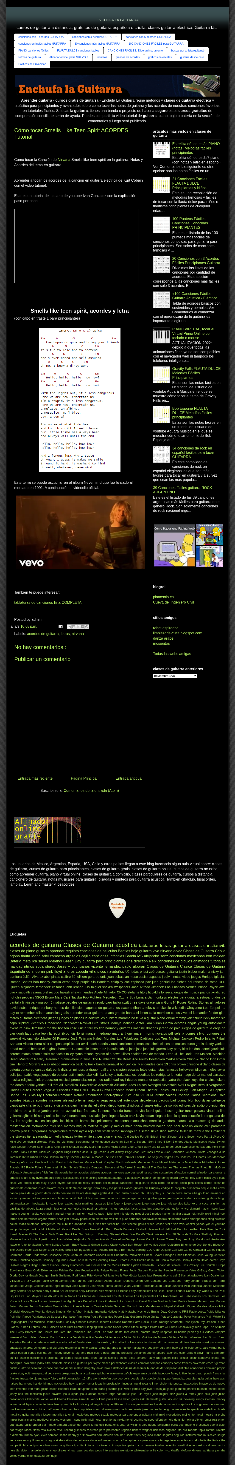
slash (185, 1219)
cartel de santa (168, 1183)
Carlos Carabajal (195, 1249)
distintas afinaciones (191, 1368)
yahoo (200, 1224)
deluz (128, 1368)
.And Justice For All (135, 1136)
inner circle (159, 1383)
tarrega (165, 1440)
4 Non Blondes (173, 1141)
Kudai (86, 1157)
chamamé (31, 1188)
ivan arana (98, 1389)
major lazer (218, 1208)
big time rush (84, 1352)
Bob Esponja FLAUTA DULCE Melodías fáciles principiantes (192, 412)
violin (168, 1224)
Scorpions (209, 1095)
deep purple (81, 982)
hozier (53, 1203)
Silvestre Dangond (91, 1167)
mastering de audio (210, 1121)
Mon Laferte (193, 1162)
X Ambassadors (30, 1172)
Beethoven (157, 1059)
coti (126, 982)
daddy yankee (215, 1044)
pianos (205, 992)
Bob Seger (40, 1249)
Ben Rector (135, 1244)
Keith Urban (30, 1157)
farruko (92, 1028)
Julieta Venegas (207, 1152)
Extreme (205, 1146)
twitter (78, 1136)
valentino (171, 1445)
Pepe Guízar (151, 1316)
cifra (47, 1363)
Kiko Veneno (106, 1291)
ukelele (165, 1008)
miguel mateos (87, 1126)
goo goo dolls (121, 1378)
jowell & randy (186, 1394)
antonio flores (53, 1177)
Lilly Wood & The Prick (210, 1291)
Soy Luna (136, 997)
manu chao (139, 1121)
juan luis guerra (154, 1049)
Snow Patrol (142, 1167)
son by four (120, 1440)
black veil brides (21, 1183)
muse (134, 977)
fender (213, 1013)
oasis (143, 977)
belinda (41, 1352)
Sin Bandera (100, 982)
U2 (127, 971)
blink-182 (30, 1028)
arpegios (73, 956)
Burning (140, 1249)
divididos (133, 1105)
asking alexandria (100, 1177)
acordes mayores (49, 1100)
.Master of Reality (31, 1059)
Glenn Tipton (216, 1270)
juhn (214, 1394)
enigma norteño (47, 1198)
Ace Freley (140, 1059)
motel (199, 1414)
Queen (15, 987)
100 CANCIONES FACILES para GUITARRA (156, 43)
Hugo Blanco (72, 1152)
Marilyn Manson (122, 1023)
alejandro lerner (75, 1100)
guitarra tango (216, 1198)
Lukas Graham (106, 1301)
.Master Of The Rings (32, 1234)
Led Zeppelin (212, 1008)
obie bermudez (27, 1219)
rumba (28, 1435)
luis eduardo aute (159, 1208)
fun (96, 1198)
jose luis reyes (141, 1394)
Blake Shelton (70, 1146)
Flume (124, 1270)
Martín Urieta (135, 1306)
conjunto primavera (187, 1188)
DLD (222, 982)
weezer (190, 1224)
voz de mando (153, 1054)
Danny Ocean (191, 1260)
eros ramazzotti (64, 1111)
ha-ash (65, 992)
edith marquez (34, 1373)
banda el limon (137, 1013)
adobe (63, 1342)
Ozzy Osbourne (170, 1311)
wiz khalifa (172, 1450)
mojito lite (188, 1414)
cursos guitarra (167, 971)
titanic (83, 1445)
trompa (116, 1445)
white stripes (93, 1136)
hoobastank (40, 1203)
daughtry (89, 1368)
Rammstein (52, 1167)
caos (154, 1183)
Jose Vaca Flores (101, 1286)
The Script (93, 1332)
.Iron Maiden (202, 1054)
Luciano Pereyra (49, 1301)
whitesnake (141, 1450)
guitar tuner (184, 1111)
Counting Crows (107, 1260)
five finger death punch (197, 1373)
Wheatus (195, 1337)
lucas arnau (138, 1208)
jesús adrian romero (93, 1394)
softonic (173, 1131)
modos (156, 1213)
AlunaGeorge (126, 1239)
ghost (53, 1049)
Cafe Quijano (162, 1249)
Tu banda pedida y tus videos (194, 1332)
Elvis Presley (190, 1265)
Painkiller (16, 1316)
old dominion (177, 1419)
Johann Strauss (201, 1280)
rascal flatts (31, 1430)
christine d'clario (198, 1064)
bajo (134, 951)
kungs (200, 1399)
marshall (58, 1213)
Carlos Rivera (176, 1059)
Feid (215, 1146)
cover (221, 1188)
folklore (81, 977)
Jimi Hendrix (19, 1064)
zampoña (16, 1229)
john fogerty (115, 1203)
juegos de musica (186, 992)
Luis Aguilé (68, 1301)
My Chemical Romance (55, 1095)
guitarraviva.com (20, 1203)
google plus (154, 1378)
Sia (40, 1064)
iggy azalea (65, 1203)
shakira (107, 987)
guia (201, 1378)
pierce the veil (105, 1219)
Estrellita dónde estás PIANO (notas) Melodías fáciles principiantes (196, 148)
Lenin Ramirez (124, 1157)
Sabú (44, 1327)
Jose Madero (80, 1286)
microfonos (127, 1213)
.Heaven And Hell (158, 1229)
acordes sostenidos (160, 1172)
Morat (33, 1064)
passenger (74, 1424)
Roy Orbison (208, 1322)
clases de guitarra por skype (82, 1363)
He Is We (121, 1275)
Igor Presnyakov (158, 1275)
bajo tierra (194, 1347)
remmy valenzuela (189, 1018)
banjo (221, 1347)
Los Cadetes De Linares (190, 1157)
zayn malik (29, 1229)
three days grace (142, 1002)
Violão (184, 1337)
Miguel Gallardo (174, 1306)
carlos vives (179, 1013)
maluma (204, 971)
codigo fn (167, 1188)
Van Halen (30, 1337)
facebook (164, 1373)
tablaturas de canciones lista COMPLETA (47, 602)
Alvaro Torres (165, 1239)
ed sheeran (35, 971)
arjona (15, 956)
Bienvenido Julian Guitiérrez (161, 1244)
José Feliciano (81, 1038)
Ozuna (123, 997)
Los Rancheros (167, 1296)
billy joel (184, 1177)
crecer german (215, 1363)
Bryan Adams (99, 1249)
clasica (132, 1363)
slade (93, 1440)
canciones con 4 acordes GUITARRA (94, 37)
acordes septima (136, 1172)
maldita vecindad (41, 1213)
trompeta (128, 1445)
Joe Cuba (169, 1280)
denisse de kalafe (72, 1193)
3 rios (158, 1141)
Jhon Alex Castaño (149, 1280)
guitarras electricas (34, 1018)
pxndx (215, 992)
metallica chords (214, 1409)
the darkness (77, 1224)
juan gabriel (161, 982)
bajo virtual (210, 1347)
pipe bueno (149, 1424)
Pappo (26, 1316)
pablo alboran (133, 966)
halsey (14, 1383)
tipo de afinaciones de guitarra (53, 1445)
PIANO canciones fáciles (33, 50)
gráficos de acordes (128, 57)
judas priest (139, 971)
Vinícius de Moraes (155, 1337)
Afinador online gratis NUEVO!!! (68, 57)
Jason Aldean (104, 1280)
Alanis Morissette (195, 1141)
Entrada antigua (129, 778)
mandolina (60, 1409)
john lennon (74, 987)
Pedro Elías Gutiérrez (128, 1316)
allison (40, 1013)
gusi (222, 1378)
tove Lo (106, 1445)
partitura (16, 977)
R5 (23, 1167)
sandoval (148, 1219)
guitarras (125, 1028)
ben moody (55, 1352)
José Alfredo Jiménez (147, 987)
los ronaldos (122, 1208)
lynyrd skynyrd (190, 1208)
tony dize (94, 1445)
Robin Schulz (69, 1167)
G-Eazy (202, 1270)
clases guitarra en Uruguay (142, 1188)
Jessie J (103, 1152)
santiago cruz (130, 1131)
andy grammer (67, 1347)
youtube (220, 1224)
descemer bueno (144, 1368)
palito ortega (33, 1424)
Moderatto (27, 1311)
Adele (98, 992)
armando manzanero (132, 1347)
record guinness (75, 1430)
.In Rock (220, 1229)
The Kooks (180, 1167)
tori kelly (55, 1136)
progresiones (57, 1131)
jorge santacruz (119, 1394)
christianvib (214, 945)
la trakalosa (122, 1074)
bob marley (41, 982)
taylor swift (121, 1002)
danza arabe (163, 638)
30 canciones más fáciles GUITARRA (97, 43)
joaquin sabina (117, 1049)
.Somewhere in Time (75, 1059)
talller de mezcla (192, 1131)
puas (125, 1219)
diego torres (117, 1105)
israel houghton (80, 1389)
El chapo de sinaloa (168, 1265)
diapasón (171, 1368)
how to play (76, 1383)
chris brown (177, 1064)
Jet (112, 1152)
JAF (23, 1280)
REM (149, 1095)
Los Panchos (37, 1162)
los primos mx (103, 1208)
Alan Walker (65, 1239)
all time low (187, 1342)
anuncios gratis (57, 1013)
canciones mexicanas (187, 956)
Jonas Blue (17, 1286)
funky (102, 1198)
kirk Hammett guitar (153, 1399)
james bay (139, 1389)
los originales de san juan (208, 1404)
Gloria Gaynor (19, 1275)
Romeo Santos (21, 982)
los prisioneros (102, 1121)
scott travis (133, 1435)
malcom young (19, 1213)
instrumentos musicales (84, 1116)
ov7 (207, 1126)
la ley (109, 1074)
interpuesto (175, 1383)
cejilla (86, 956)
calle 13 (162, 1064)
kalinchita (33, 1399)
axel (222, 987)
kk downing (187, 1399)
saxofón (91, 1435)
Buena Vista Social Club (118, 1146)
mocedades (173, 1414)
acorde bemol (68, 1172)
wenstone (126, 1450)
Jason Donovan (125, 1280)
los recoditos (140, 1074)
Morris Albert (75, 1311)
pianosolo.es (163, 597)
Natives (113, 1311)
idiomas (201, 1069)
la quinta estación (187, 1116)
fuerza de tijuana (31, 1378)
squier (144, 1440)
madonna (122, 1121)
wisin (159, 1002)
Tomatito (144, 1332)
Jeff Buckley (179, 1090)
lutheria (176, 1074)
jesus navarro (52, 1394)
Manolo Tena (206, 1301)
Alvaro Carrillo (146, 1239)
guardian (191, 1378)
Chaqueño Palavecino (128, 1255)
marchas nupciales (79, 1409)
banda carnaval (107, 1064)
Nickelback (209, 1162)
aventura (16, 1028)
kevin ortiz (127, 1116)
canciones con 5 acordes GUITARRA (148, 37)
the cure (62, 1224)
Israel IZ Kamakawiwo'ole (186, 1275)
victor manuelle (31, 1450)
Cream (122, 1260)
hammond (25, 1383)
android (52, 1347)
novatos (161, 1033)
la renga (207, 1116)
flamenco (104, 1111)
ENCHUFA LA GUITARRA (117, 20)
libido (65, 1033)
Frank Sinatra (29, 1152)
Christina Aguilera (30, 1260)
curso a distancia (56, 1105)
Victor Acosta (114, 1337)
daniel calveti (97, 1105)
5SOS (39, 997)
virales (62, 1450)
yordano (23, 1455)
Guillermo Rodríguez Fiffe (75, 1275)
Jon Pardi (219, 1280)
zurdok (46, 1455)
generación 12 (76, 1378)
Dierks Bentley (59, 1265)
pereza (15, 1131)
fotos (143, 1069)
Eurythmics (17, 1270)
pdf (170, 1033)
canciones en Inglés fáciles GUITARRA (42, 43)
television (152, 1008)
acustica (52, 1342)
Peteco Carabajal (171, 1316)
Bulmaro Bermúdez (121, 1249)
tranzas (67, 1136)
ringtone (171, 1430)
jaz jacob (168, 1389)
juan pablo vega (29, 1074)
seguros (167, 1435)
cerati (66, 982)
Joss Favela (155, 1152)
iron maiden (215, 956)
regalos (126, 1430)
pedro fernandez (93, 1424)
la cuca (203, 1203)
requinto (72, 951)
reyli (123, 1080)
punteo (98, 1080)
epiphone (103, 1373)
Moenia (40, 1311)
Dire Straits (100, 1023)
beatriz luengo (151, 1177)
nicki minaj (212, 1213)
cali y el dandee (144, 1064)
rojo (91, 1131)
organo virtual (47, 1219)
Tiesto (118, 1332)
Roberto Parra (131, 1322)
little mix (119, 1404)
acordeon (40, 1342)
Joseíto (118, 1286)
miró (162, 1414)
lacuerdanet (17, 1404)
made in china (36, 1409)
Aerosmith (105, 1085)
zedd (40, 1229)
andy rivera (36, 1177)
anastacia (16, 1347)
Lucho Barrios (56, 1162)
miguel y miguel (112, 1126)
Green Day (72, 961)
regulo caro (103, 1002)
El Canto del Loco (169, 1146)
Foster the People (161, 1270)
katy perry (174, 1049)
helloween (186, 1069)
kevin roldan (145, 1116)
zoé (151, 971)
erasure (115, 1373)
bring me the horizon (53, 1028)
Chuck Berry (142, 1146)
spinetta (134, 1440)
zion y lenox (113, 1136)
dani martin (78, 1105)
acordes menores (112, 1172)
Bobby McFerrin (90, 1146)
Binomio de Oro (191, 1244)
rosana (89, 1054)
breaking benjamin (133, 1352)
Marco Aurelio (72, 1306)
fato (80, 1111)
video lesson (155, 1224)
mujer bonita (18, 1419)
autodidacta (216, 1023)
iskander (63, 1389)
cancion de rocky (78, 1183)
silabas (60, 1440)
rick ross (159, 1430)
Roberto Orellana (110, 1322)
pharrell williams (130, 1424)
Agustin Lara (47, 1239)
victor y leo (49, 1450)
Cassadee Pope (59, 1255)
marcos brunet (124, 1409)
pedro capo (87, 1219)
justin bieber (188, 971)
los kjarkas (183, 1404)
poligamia (163, 1424)
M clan (152, 1301)
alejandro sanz (156, 956)
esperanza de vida (145, 1373)
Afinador (110, 992)
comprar (143, 1363)
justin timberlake (80, 1074)
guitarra (42, 951)
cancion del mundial (104, 1183)
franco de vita (134, 1111)
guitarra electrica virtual (191, 1198)
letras (65, 634)
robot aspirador (165, 628)
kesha (118, 1399)
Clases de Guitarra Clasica (169, 966)
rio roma (211, 982)
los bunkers (109, 1018)
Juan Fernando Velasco (180, 1152)
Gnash (33, 1275)
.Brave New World (92, 1229)
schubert (119, 1435)
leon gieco (74, 1208)
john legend (110, 1116)
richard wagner (142, 1430)
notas (177, 977)
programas (39, 1131)
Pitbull (220, 1038)
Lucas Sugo (29, 1301)
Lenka (169, 1291)
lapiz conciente (36, 1404)
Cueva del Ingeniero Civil (173, 602)
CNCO (121, 992)
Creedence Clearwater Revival (68, 1023)
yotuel (210, 1224)
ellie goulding (200, 1193)
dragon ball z (99, 1069)
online (198, 1126)
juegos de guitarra (195, 1028)
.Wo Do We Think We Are (147, 1234)
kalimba (98, 1074)
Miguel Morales (197, 1306)
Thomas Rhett (198, 1167)
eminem (215, 1193)
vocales (89, 1450)
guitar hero (212, 1378)
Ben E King (52, 1146)
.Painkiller (70, 1234)
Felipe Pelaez (110, 1270)
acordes (180, 1023)
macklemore (18, 1409)
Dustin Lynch (130, 1265)
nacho (166, 1213)
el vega (49, 1373)
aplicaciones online (75, 1177)
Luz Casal (140, 1301)
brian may (40, 1183)
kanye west (48, 1399)
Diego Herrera (40, 1265)
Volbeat (15, 1172)
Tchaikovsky (186, 1327)
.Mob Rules (55, 1234)
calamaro (38, 992)
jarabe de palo (169, 1028)
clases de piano (22, 951)
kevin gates (131, 1399)
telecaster (176, 1440)
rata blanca (48, 1430)
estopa (205, 997)
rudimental (16, 1435)
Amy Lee (181, 1239)
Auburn (66, 1244)
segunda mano (152, 1435)
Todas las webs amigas (172, 654)
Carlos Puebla (216, 1249)
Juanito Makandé (214, 1286)
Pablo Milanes (216, 1311)
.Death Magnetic (123, 1229)
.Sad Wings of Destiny (93, 1234)
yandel (40, 1085)
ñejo (54, 1455)
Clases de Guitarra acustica (100, 945)
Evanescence (190, 1146)
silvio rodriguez (208, 1033)
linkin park (29, 1002)
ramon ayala (78, 1131)
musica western (60, 1419)
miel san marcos (62, 1126)
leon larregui (50, 1033)
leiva (50, 1404)
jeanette (180, 1389)
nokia (121, 1419)
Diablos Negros (20, 1265)
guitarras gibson (21, 1116)
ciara (96, 1188)
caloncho (172, 1352)
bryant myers (56, 1183)
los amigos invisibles (139, 1404)
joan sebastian (118, 977)
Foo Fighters (92, 997)
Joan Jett (139, 1152)
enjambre (45, 1111)
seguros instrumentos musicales (195, 1435)
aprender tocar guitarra (87, 1013)
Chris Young (205, 1255)
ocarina (138, 1419)
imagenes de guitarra (98, 1008)
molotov (149, 1126)
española (126, 1373)
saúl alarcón (105, 1435)
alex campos (52, 1044)
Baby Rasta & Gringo (86, 1244)
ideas (98, 1383)
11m (168, 1234)
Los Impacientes (145, 1296)
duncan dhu (137, 1193)
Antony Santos (51, 1244)
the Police (214, 1440)
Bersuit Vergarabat (211, 1085)
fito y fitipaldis (150, 992)
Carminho (16, 1255)
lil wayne (107, 1404)
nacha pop (164, 1126)
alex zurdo (93, 1342)
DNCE (85, 1090)
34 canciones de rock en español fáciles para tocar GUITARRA (193, 452)
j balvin (167, 977)
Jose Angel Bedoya (58, 1286)
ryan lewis (40, 1435)
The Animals (217, 1327)
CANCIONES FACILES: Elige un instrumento (135, 50)
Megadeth (110, 997)
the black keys (187, 1080)
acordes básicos (22, 1100)
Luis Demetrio (86, 1301)
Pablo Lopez (197, 1311)
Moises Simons (55, 1311)
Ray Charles (78, 1322)
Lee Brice (158, 1291)
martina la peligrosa (161, 1409)
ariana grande (115, 1013)
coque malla (209, 1188)
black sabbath (20, 992)
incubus (128, 1383)
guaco (171, 1198)
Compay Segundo (54, 1260)
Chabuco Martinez (83, 1255)
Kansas (37, 1291)
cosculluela (78, 1028)
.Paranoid (52, 1059)
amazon (220, 1342)
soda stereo (45, 966)
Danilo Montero (170, 1260)
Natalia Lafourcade (88, 1095)
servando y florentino (31, 1440)
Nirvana (64, 160)
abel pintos (52, 977)
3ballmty (206, 1234)
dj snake (147, 1105)
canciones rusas (70, 1357)
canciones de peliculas (98, 951)
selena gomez (185, 1033)
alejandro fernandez (35, 987)
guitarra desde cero (192, 57)
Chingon (168, 1255)
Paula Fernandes (102, 1316)
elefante (133, 992)
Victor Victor (132, 1337)
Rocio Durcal (149, 1322)
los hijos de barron (75, 1121)
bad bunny (178, 1100)
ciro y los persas (112, 1188)
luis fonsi (77, 1033)
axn (168, 1347)
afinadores (217, 1002)
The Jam (59, 1332)
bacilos (164, 1100)
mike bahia (133, 1126)
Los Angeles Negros (159, 1157)
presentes (202, 1424)
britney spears (156, 1352)
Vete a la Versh (70, 1337)
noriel (129, 1419)
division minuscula (74, 1069)
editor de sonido (166, 1105)
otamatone (16, 1424)
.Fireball (140, 1229)
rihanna (138, 1008)
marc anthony (122, 1033)
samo (115, 1131)
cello (175, 1357)
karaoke (72, 1399)
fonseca (167, 992)
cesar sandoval (200, 1357)
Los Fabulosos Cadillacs (135, 1038)
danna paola (18, 1193)
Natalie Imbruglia (95, 1311)
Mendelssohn (154, 1306)
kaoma (61, 1399)
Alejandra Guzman (86, 1239)
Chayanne (194, 1008)
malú (49, 1409)
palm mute (49, 1424)
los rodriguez (160, 1074)
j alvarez (111, 1389)
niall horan (95, 1419)
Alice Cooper (18, 1146)
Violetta (174, 1337)
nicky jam (218, 971)
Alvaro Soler (36, 1146)
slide (162, 1131)
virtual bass (75, 1450)
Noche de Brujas (148, 1311)
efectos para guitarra (183, 997)
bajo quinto (179, 1347)
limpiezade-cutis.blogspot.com (177, 633)
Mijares (213, 1306)
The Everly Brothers (23, 1332)
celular (183, 1357)
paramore (218, 1126)
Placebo (15, 1167)
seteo (145, 1131)
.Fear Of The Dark (178, 1054)
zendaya (35, 1455)
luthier (176, 1208)
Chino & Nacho (198, 1059)
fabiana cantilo (67, 1198)
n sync (76, 1419)
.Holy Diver (206, 1229)
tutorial (30, 1085)
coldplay (117, 982)
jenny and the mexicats (26, 1394)
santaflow (160, 1219)
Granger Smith (48, 1275)
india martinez (84, 1203)
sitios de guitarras (77, 1440)
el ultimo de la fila (23, 1111)
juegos (53, 1018)
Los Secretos (210, 1296)
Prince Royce (208, 987)
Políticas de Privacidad (32, 64)
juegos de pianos (71, 1018)
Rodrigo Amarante (171, 1322)
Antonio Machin (31, 1244)
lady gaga (32, 1033)
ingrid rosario (142, 1383)
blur (190, 1100)
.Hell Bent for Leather (185, 1229)
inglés (212, 1069)
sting (211, 1219)
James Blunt (86, 1280)
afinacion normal (185, 1172)
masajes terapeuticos (189, 1409)
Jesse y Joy (67, 966)
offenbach (161, 1419)
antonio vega (98, 1100)
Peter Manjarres (194, 1316)
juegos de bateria (54, 1074)
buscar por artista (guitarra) (187, 50)
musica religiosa (22, 1080)
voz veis (179, 1224)
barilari (22, 1352)
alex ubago (52, 1064)
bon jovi (125, 1064)
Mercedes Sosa (147, 1162)
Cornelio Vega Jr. (43, 1090)
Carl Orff (177, 1249)
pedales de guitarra (80, 1002)
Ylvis (45, 1172)
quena (214, 1424)
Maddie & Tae (167, 1301)
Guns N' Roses (175, 1002)
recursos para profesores (103, 1430)
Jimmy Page (123, 1152)
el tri (45, 1049)
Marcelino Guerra (50, 1306)
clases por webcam (114, 1363)
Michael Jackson (181, 1038)
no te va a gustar (143, 1018)
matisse (59, 1002)
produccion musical (56, 1080)
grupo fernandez (174, 1378)
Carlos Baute (19, 1090)
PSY (127, 1095)
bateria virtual (108, 1044)
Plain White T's (215, 1316)
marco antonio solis (35, 1054)
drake (13, 1373)
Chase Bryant (153, 1255)
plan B (26, 1131)
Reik (152, 961)
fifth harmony (108, 1028)
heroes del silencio (67, 1008)
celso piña (187, 1183)
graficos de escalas (160, 57)
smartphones (198, 1219)
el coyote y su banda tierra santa (169, 1193)
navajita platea (180, 1213)
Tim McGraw (217, 1167)
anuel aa (104, 1347)
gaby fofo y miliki (54, 1378)
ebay (21, 1373)
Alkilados (120, 1085)
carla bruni (90, 1357)
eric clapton (118, 1069)
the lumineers (215, 1131)
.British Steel (158, 1136)
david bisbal (18, 1008)
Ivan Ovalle (211, 1275)
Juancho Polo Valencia (187, 1286)
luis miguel (93, 987)
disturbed (114, 1193)
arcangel (115, 1100)
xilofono (186, 1450)
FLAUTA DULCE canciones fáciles (78, 50)
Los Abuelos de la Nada (58, 1296)
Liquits (14, 1296)
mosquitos (161, 643)
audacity (153, 1347)
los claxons (123, 1008)
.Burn (108, 1229)
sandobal (135, 1219)
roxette (220, 1430)
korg (194, 1203)
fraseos (14, 1378)
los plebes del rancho (187, 982)
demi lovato (52, 1193)
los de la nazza (164, 1404)
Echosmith (147, 1265)
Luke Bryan (124, 1301)
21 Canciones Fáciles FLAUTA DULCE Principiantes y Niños (189, 183)
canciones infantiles (108, 956)
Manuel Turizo (28, 1306)
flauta (25, 956)
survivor (154, 1440)
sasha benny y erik (72, 1435)
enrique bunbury (40, 1008)
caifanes (58, 987)
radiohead (111, 1080)
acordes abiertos (89, 1172)
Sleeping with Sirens (98, 1327)
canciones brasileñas (44, 1357)
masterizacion (20, 1126)
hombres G (66, 1049)
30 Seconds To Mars (186, 1234)
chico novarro (47, 1188)
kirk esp (173, 1399)
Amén (215, 1239)
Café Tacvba (72, 997)
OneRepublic (113, 1095)
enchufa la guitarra (83, 1373)
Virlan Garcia (163, 1023)
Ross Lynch (191, 1322)
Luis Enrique (75, 1162)
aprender (57, 951)
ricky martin (211, 1018)
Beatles (124, 951)
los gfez (52, 1121)
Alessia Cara (108, 1239)
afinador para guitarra (211, 1172)
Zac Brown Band (214, 1337)
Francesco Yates (185, 1270)
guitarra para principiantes (103, 961)
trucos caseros (144, 1445)
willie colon (157, 1450)
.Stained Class (119, 1234)
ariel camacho (53, 956)
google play (138, 1378)
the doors (17, 1085)
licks (73, 1404)
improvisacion (112, 1383)
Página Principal (84, 778)
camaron (219, 1352)
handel (38, 1383)
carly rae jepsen (160, 1357)
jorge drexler (132, 1203)
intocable (82, 1049)
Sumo (173, 1327)
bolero (98, 1352)
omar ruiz (210, 1419)
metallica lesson (41, 1414)
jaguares (100, 1203)
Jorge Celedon (35, 1286)
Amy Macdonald (199, 1239)
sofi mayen (105, 1440)
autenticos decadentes (140, 1100)
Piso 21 (138, 1095)
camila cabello (19, 1357)
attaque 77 (119, 1177)
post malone (187, 1424)
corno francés (183, 1363)
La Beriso (122, 1291)
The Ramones (75, 1332)
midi (155, 1414)
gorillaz (153, 1198)
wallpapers (122, 987)
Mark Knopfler (105, 1162)
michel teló (112, 1213)
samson (53, 1435)
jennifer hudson (197, 1389)
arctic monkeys (156, 997)
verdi (181, 1445)
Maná (36, 956)
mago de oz (191, 1074)
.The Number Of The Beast (111, 1059)
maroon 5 (45, 1002)
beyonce (68, 1352)
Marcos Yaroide (93, 1306)
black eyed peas (214, 1177)
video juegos (191, 977)
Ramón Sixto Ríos (57, 1322)
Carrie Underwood (35, 1255)
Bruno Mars (53, 997)
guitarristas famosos (163, 1069)
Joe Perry (183, 1280)
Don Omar (217, 1059)
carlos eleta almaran (133, 1357)
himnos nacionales (55, 1383)
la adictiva (92, 1018)
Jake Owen (50, 1280)
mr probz (219, 1414)
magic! (205, 1208)
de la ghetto (35, 1193)
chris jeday (37, 1363)
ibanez (61, 1116)
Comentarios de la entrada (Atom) (91, 791)
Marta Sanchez (115, 1306)
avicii (85, 1044)
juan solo (204, 1394)
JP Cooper (34, 1280)
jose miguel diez (164, 1394)
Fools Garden (138, 1270)
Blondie (207, 1244)
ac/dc (177, 951)
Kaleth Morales (104, 1038)
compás (155, 1363)
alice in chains (147, 1342)
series (43, 961)
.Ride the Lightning (60, 1141)
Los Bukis (28, 1095)
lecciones (60, 1208)
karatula (84, 1399)
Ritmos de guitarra (29, 57)
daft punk (53, 1069)
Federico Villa (90, 1270)
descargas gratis (96, 1193)
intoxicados (190, 1383)
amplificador (71, 1044)
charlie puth (34, 1105)
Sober (117, 1327)
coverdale (199, 1363)
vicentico (37, 1023)
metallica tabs (95, 1213)
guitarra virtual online (209, 1111)
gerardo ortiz (97, 977)
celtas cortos (203, 1183)
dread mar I (18, 1049)
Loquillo (140, 1157)
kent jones (106, 1399)
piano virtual (166, 1018)
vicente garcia (137, 1224)
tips (76, 1445)
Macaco (90, 1162)
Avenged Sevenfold (162, 1085)
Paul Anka (83, 1316)
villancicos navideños (106, 971)
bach (93, 1044)
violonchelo (30, 1038)
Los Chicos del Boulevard (93, 1296)
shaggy (50, 1440)
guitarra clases (187, 945)
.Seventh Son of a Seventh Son (132, 1141)
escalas (133, 1069)
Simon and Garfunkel (118, 1167)
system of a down (107, 1054)
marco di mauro (103, 1409)
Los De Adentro (122, 1296)
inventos (21, 1389)
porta (174, 1424)
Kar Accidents (69, 1291)
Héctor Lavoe (137, 1275)
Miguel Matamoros (171, 1162)
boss (106, 1352)
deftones (118, 1368)
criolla (13, 1368)
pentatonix (112, 1424)
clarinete (56, 1363)
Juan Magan (198, 1090)
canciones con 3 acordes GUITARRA (41, 37)
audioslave (134, 1177)
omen (221, 1419)
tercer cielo (191, 1440)
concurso (27, 1069)
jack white (124, 1389)
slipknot (23, 1023)
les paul (87, 1208)
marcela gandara (162, 1121)
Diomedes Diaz (80, 1265)
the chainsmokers (212, 1080)
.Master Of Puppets (54, 1038)
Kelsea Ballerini (49, 1157)
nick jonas (110, 1419)
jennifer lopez (216, 1389)
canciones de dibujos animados (183, 961)
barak (13, 1352)
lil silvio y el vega (88, 1404)
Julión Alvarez (33, 977)
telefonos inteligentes (41, 1224)
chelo (155, 1044)
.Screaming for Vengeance (92, 1141)
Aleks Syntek (216, 1141)
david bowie (104, 1368)
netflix (200, 1213)
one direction (137, 961)
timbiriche (25, 1445)
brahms (115, 1352)
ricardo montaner (139, 1080)
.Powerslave (88, 1085)
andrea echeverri (34, 1347)
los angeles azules (30, 1121)
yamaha (220, 1450)
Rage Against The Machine (27, 1322)
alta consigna (205, 1342)
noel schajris (183, 1126)
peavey (74, 1219)
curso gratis (195, 1044)
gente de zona (116, 1198)
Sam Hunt (66, 1327)
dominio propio (215, 1368)
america (15, 1177)
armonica (68, 1064)
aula (162, 1347)
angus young (197, 1023)
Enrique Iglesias (214, 977)
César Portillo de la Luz (143, 1260)
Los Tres (161, 1038)
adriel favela (76, 1342)
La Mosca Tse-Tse (102, 1157)
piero (118, 1219)
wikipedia (179, 1008)
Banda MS (134, 956)
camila (56, 982)
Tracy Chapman (162, 1332)
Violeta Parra (32, 1044)
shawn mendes (82, 992)
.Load (13, 1234)
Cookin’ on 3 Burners (81, 1260)
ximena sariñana (203, 1450)
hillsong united (44, 1116)
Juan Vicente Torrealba (139, 1286)
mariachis (58, 1054)
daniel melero (74, 1368)
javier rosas (154, 1389)
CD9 (150, 1249)
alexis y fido (109, 1342)
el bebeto (34, 1049)
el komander (198, 1013)
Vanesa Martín (48, 1337)
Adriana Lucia (28, 1239)
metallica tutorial (63, 1414)
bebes (32, 1352)
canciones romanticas (134, 1044)
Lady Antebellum (140, 1291)
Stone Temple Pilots (144, 1327)
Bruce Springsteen (77, 1249)
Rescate (92, 1322)
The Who (107, 1332)
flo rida (118, 1111)
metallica (29, 961)
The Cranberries (161, 1167)
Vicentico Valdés (93, 1337)
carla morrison (159, 1013)
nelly (84, 1419)
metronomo (39, 1126)
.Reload (42, 1141)
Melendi (55, 961)
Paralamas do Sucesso (47, 1316)
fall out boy (85, 1198)
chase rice (218, 1357)
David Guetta (100, 1090)
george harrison (136, 1198)
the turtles (94, 1224)
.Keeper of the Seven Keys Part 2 (189, 1136)
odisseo (149, 1419)
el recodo (52, 992)
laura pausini (44, 1208)
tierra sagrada (37, 1136)
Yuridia (53, 1172)
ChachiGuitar (104, 1255)
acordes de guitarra (43, 634)
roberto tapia (196, 1430)
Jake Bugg (89, 1152)
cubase (48, 1368)
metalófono (82, 1414)
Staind (126, 1327)
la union (215, 1203)
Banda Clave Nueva (114, 1244)
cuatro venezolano (30, 1368)
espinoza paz (141, 982)
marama (124, 1018)
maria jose (141, 1409)
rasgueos (154, 977)
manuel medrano (98, 1033)
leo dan (194, 1049)
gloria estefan (102, 1378)
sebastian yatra (164, 1080)
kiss (185, 1049)
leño (66, 1404)
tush (123, 1224)
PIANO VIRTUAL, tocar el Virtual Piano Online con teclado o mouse (193, 333)
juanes (84, 966)
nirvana (78, 634)
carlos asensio (108, 1357)
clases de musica (173, 1044)
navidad (16, 966)
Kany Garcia (51, 1291)
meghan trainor (75, 1213)
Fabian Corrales (69, 1270)
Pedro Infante (205, 1038)
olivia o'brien (195, 1419)
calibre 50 (68, 977)
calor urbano (187, 1352)
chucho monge (82, 1188)
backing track (85, 1064)
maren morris (144, 1033)
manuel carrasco (213, 1074)
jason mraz (98, 1049)
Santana (16, 1044)
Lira (21, 1296)
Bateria (15, 961)
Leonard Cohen (184, 1291)
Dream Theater (146, 1090)
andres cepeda (75, 971)
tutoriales (217, 961)
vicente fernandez (106, 966)
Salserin (53, 1327)
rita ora (182, 1430)
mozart (208, 1414)
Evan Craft (32, 1270)
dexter (160, 1368)
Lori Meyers (33, 1296)
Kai (29, 1291)
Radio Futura (34, 1167)
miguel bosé (143, 1213)
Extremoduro (49, 1270)
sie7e (154, 1131)
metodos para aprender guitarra (131, 1414)
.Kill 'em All (55, 1085)
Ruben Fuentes (30, 1327)
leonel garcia (210, 1049)
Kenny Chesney (70, 1157)
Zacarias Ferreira (21, 1342)
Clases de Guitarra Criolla (204, 951)
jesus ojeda (70, 1394)
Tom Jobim (130, 1332)
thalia (203, 1440)
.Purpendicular (26, 1141)
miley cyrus (74, 1054)
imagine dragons (145, 1028)
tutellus (160, 1445)
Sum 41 (163, 1327)
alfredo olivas (127, 1342)
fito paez (90, 1111)
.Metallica (71, 1085)
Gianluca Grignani (51, 1152)
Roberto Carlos (188, 1095)
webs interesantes (107, 1450)
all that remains (168, 1342)
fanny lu (176, 1373)
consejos (167, 1363)
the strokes (18, 1136)
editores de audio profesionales (202, 1105)
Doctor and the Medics (106, 1265)
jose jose (135, 1049)
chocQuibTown (19, 1363)
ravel (60, 1430)
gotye (161, 1198)
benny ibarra (170, 1177)
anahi (24, 1177)
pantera (62, 1424)
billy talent (196, 1177)
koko (187, 1203)
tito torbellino (111, 1224)
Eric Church (207, 1265)
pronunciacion (81, 1080)
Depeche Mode (122, 1090)
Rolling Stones (198, 1002)
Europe (220, 1265)
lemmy (58, 1404)
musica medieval (38, 1419)
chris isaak (65, 1188)
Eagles (164, 1090)
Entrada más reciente (35, 778)
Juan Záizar (163, 1286)
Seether (79, 1327)
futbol (150, 1111)
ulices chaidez (131, 1054)
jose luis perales (172, 1203)
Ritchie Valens (165, 1095)
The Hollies (44, 1332)
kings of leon (164, 1116)
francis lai (219, 1373)
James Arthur (68, 1280)
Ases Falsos (138, 1085)
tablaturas (148, 945)
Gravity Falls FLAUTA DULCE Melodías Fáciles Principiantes (196, 373)
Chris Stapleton (185, 1255)
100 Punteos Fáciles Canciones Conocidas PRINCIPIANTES (190, 223)
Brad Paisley (56, 1249)
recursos (102, 57)
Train (221, 1095)
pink (38, 1080)
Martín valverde (126, 1162)
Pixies (221, 1162)
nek (193, 1213)
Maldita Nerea (187, 1301)
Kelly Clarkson (88, 1291)
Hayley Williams (104, 1275)
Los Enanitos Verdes (180, 987)
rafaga (19, 1430)
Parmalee (69, 1316)
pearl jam (63, 1219)
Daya (221, 1260)
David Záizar (209, 1260)
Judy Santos (18, 1291)
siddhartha (175, 1219)
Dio (154, 1146)
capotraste (17, 1105)
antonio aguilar (88, 1347)
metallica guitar (20, 1414)
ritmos (29, 966)
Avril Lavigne (187, 1085)
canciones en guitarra (134, 1183)
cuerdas (59, 1368)
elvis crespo (63, 1373)
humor (90, 1383)
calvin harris (205, 1352)
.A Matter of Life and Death (62, 1229)
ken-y (94, 1399)
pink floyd (54, 971)
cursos (40, 1069)
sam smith (102, 1131)
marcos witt (185, 1121)
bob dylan (202, 1100)
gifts (89, 1378)
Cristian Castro (68, 1090)
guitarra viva (149, 951)
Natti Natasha (127, 1311)
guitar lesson (164, 1111)
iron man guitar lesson (42, 1389)
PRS (185, 1311)
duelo (125, 1193)
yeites (13, 1455)
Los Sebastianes (190, 1296)
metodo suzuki (99, 1414)
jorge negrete (151, 1203)
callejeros (218, 1100)
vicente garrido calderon (201, 1445)
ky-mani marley (215, 1399)
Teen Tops (201, 1327)
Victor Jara (144, 1023)
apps (115, 1347)
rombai (210, 1430)
